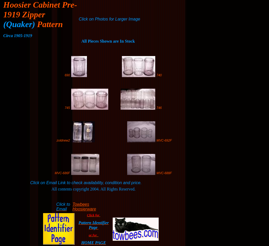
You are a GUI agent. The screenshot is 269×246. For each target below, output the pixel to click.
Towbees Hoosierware (84, 206)
